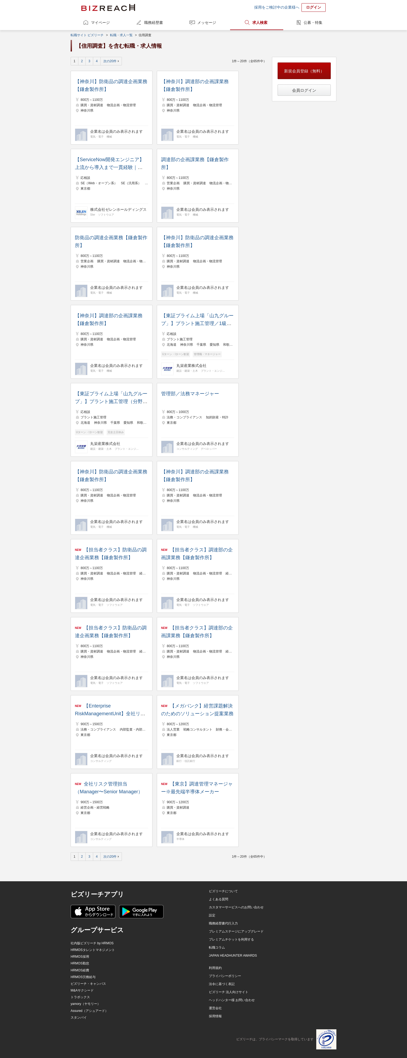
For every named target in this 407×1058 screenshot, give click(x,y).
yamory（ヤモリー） (85, 1004)
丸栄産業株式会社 (191, 365)
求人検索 (259, 22)
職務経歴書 (153, 22)
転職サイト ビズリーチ (87, 35)
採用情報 (215, 1016)
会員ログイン (304, 90)
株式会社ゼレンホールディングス (118, 209)
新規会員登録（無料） (304, 71)
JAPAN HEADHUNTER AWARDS (233, 955)
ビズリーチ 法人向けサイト (228, 992)
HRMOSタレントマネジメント (93, 950)
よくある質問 (218, 899)
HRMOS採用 (80, 957)
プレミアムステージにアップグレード (236, 931)
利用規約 (215, 968)
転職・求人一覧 (121, 35)
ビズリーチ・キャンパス (88, 984)
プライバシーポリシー (225, 976)
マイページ (100, 22)
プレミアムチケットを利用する (231, 939)
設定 (212, 915)
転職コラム (217, 947)
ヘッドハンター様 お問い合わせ (232, 1000)
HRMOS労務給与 (83, 977)
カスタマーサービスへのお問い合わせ (236, 907)
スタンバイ (79, 1017)
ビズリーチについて (223, 891)
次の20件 (110, 61)
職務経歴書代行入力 (223, 923)
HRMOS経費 (80, 970)
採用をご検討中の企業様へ (276, 7)
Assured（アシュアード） (89, 1011)
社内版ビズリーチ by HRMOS (92, 943)
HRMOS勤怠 (80, 963)
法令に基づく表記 (222, 984)
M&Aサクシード (82, 990)
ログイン (313, 7)
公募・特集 (313, 22)
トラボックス (80, 997)
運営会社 (215, 1008)
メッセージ (206, 22)
